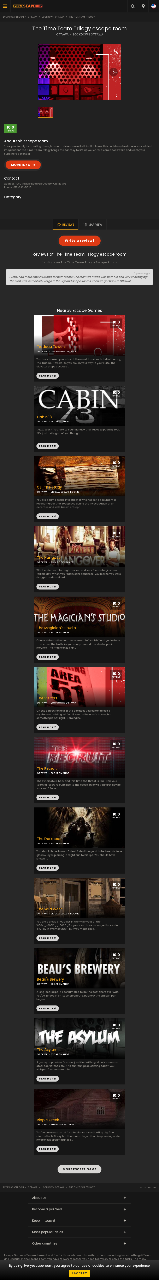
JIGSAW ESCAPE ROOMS (65, 492)
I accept (79, 1273)
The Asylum (47, 1050)
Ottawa (32, 16)
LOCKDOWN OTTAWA (88, 34)
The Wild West (49, 909)
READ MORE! (47, 446)
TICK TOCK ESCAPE (62, 562)
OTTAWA (62, 34)
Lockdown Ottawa (53, 16)
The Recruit (47, 768)
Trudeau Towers (51, 347)
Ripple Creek (48, 1120)
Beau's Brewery (50, 979)
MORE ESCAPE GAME (79, 1169)
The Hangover (49, 558)
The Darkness (49, 839)
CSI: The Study (49, 487)
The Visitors (47, 698)
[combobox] (143, 6)
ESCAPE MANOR (60, 421)
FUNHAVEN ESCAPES (62, 1124)
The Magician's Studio (56, 628)
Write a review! (79, 240)
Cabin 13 (44, 417)
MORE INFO (20, 165)
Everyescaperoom (13, 16)
